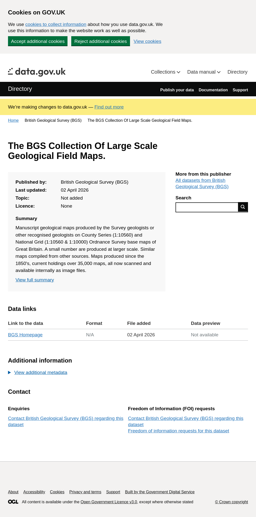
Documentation (213, 90)
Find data (243, 207)
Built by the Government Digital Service (159, 492)
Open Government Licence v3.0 (108, 502)
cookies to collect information (55, 24)
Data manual (202, 72)
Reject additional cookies (100, 41)
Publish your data (177, 90)
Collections (164, 72)
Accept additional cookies (37, 41)
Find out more (109, 107)
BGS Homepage (25, 334)
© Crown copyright (231, 502)
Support (240, 90)
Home (13, 120)
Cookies (57, 492)
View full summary (35, 279)
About (13, 492)
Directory (238, 72)
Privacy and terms (85, 492)
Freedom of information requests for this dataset (178, 430)
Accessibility (34, 492)
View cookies (148, 41)
